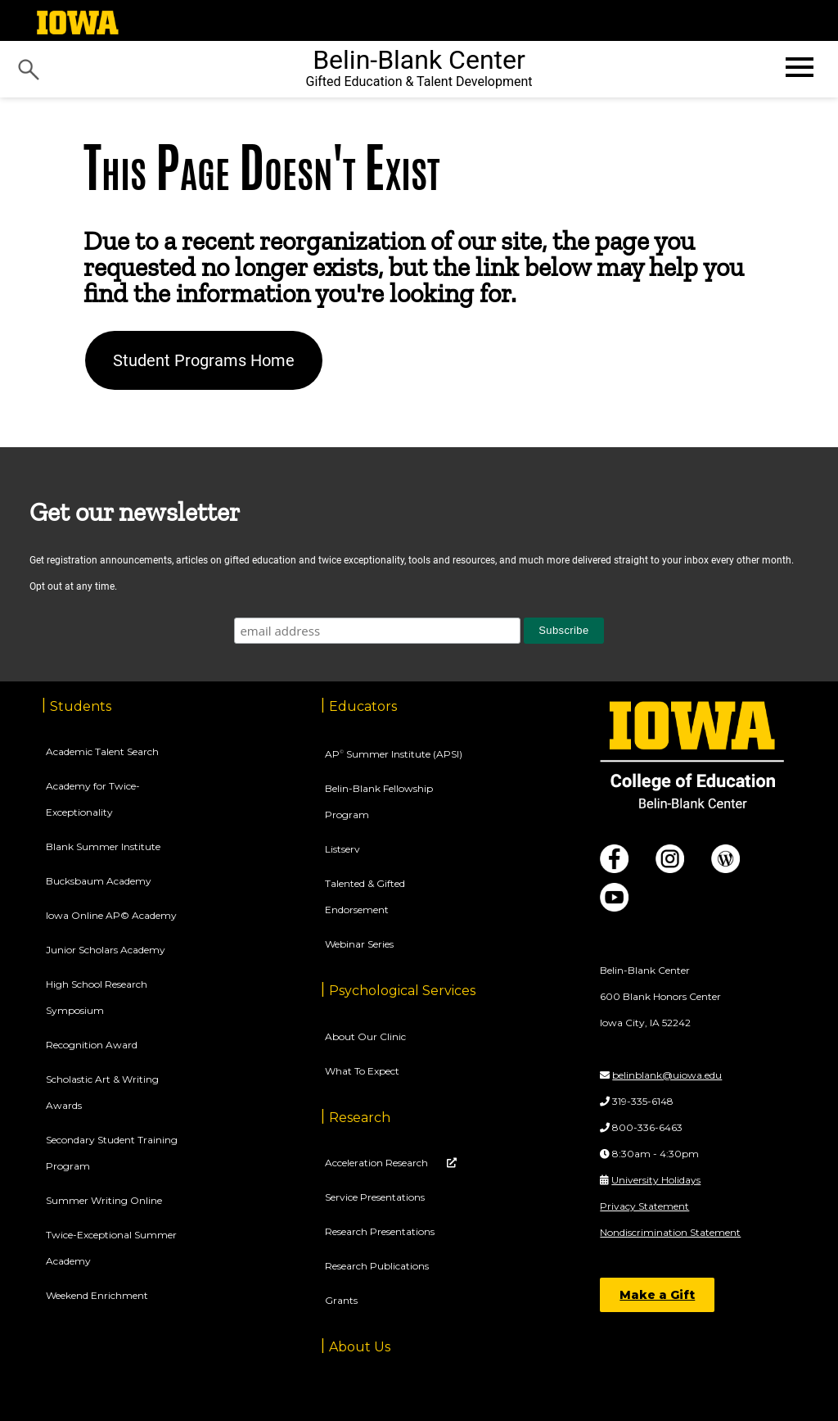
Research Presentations (380, 1231)
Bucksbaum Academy (98, 881)
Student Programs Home (204, 360)
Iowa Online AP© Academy (111, 915)
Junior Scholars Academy (105, 950)
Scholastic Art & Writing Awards (102, 1092)
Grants (341, 1300)
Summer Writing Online (104, 1200)
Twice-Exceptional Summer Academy (111, 1248)
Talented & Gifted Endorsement (365, 896)
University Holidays (656, 1180)
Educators (363, 706)
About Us (359, 1347)
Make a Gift (657, 1294)
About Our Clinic (365, 1036)
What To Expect (362, 1071)
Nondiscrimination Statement (670, 1232)
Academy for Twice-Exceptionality (93, 799)
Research (359, 1117)
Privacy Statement (644, 1206)
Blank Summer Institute (103, 846)
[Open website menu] (798, 67)
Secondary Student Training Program (112, 1153)
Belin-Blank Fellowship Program (379, 801)
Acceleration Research (377, 1162)
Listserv (342, 849)
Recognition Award (91, 1045)
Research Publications (377, 1266)
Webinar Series (359, 944)
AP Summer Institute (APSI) (393, 754)
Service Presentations (375, 1197)
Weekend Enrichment (97, 1295)
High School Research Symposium (96, 997)
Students (80, 706)
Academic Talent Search (102, 751)
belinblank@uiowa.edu (667, 1075)
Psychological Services (402, 990)
